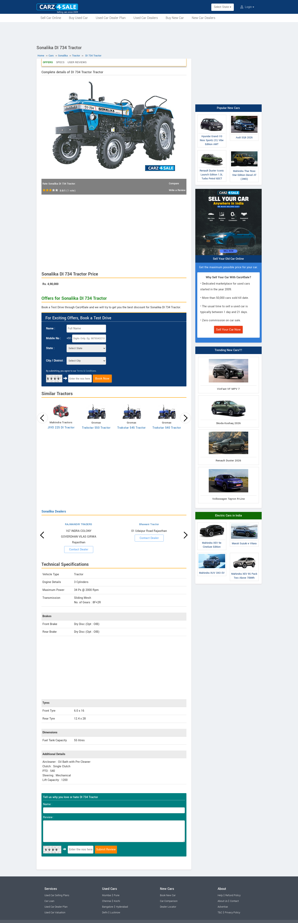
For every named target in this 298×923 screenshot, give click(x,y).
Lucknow (115, 912)
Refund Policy (233, 895)
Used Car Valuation (54, 912)
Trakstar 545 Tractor (131, 428)
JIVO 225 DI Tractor (61, 427)
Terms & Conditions (86, 370)
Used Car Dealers (145, 18)
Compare (174, 183)
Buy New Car (175, 18)
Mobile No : (53, 338)
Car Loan (49, 901)
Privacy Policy (232, 912)
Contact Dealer (78, 549)
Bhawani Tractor (149, 524)
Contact (234, 901)
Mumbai (106, 895)
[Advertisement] (149, 33)
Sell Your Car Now (228, 329)
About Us (222, 901)
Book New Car (168, 895)
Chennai (106, 901)
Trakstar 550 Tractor (96, 428)
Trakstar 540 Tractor (166, 428)
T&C (220, 912)
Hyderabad (122, 907)
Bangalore (107, 907)
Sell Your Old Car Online (228, 259)
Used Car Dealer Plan (111, 18)
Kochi (117, 901)
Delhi (105, 912)
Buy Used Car (78, 18)
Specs (60, 62)
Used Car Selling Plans (56, 895)
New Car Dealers (203, 18)
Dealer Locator (168, 907)
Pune (116, 895)
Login (247, 7)
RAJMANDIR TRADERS (78, 524)
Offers (48, 62)
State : (50, 348)
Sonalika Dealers (53, 511)
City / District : (55, 361)
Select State (222, 7)
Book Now (102, 378)
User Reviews (77, 62)
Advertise (223, 907)
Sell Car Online (50, 18)
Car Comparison (169, 901)
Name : (50, 328)
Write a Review (177, 190)
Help (220, 895)
